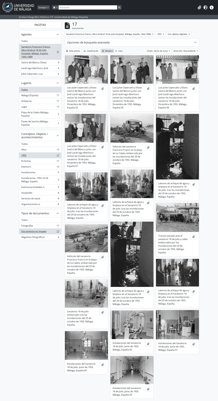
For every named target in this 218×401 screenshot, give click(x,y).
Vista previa (73, 51)
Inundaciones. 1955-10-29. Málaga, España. (40, 180)
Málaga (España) (40, 96)
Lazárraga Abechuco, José (40, 68)
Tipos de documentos (35, 213)
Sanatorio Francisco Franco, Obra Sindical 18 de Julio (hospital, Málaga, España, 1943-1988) (40, 51)
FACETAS (40, 25)
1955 (40, 156)
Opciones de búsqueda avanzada (88, 42)
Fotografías (40, 226)
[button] (199, 7)
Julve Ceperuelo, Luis (40, 74)
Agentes (26, 34)
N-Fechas (40, 161)
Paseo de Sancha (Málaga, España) (40, 123)
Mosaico (107, 51)
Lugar (40, 107)
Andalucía (40, 101)
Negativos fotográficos (40, 237)
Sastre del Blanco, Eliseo (40, 63)
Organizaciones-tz (40, 205)
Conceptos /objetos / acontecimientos (34, 135)
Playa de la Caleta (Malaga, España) (40, 114)
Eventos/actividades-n (40, 187)
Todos (24, 41)
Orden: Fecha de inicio (157, 51)
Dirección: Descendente (185, 51)
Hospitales (40, 193)
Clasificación (91, 51)
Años (40, 150)
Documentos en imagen (40, 232)
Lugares (26, 83)
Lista (118, 51)
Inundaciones (40, 173)
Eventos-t (40, 167)
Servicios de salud (40, 199)
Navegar (43, 7)
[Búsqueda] (88, 7)
